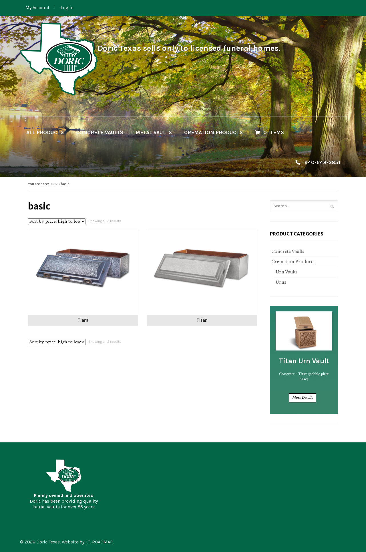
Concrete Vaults (99, 132)
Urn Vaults (286, 272)
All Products (45, 132)
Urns (280, 282)
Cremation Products (213, 132)
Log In (67, 7)
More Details (302, 398)
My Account (37, 7)
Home (53, 184)
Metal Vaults (154, 132)
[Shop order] (56, 221)
